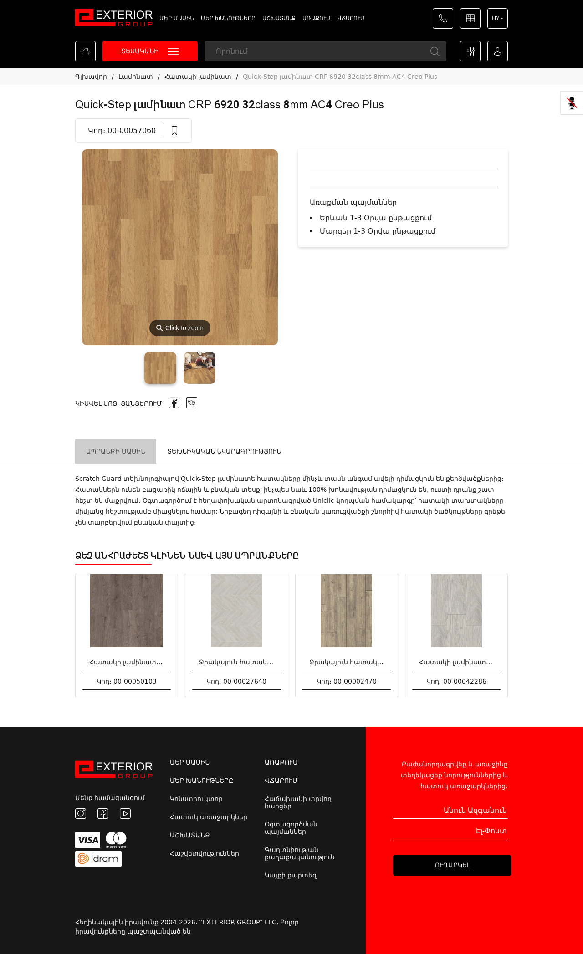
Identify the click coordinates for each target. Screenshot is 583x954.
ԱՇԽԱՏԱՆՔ (279, 18)
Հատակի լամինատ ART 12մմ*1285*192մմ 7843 (499, 662)
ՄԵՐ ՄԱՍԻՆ (176, 18)
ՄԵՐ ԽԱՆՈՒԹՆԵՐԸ (228, 18)
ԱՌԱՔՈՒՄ (316, 18)
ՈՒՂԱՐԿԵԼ (452, 865)
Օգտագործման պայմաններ (291, 828)
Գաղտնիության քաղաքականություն (300, 853)
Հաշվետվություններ (204, 853)
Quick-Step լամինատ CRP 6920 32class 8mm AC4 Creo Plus (340, 76)
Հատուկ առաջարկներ (208, 817)
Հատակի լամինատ (197, 76)
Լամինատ (135, 76)
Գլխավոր (91, 76)
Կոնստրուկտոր (196, 798)
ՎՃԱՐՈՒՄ (351, 18)
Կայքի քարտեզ (291, 875)
